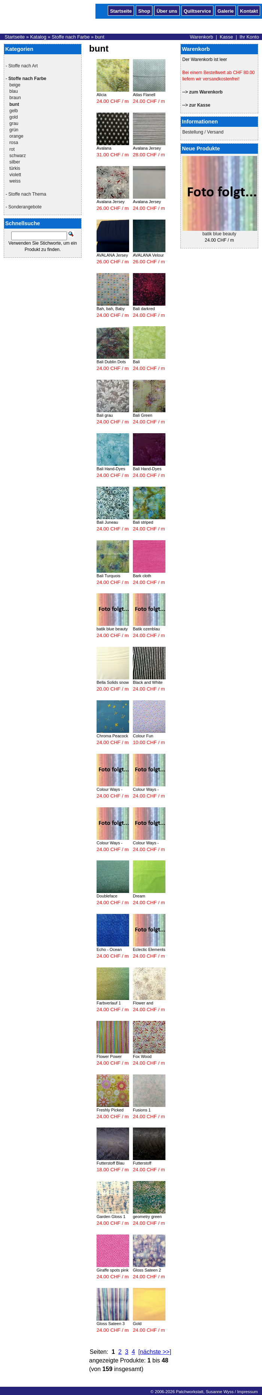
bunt (99, 37)
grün (13, 129)
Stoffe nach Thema (27, 194)
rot (12, 149)
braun (15, 97)
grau (13, 123)
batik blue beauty (219, 233)
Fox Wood (142, 1056)
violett (15, 174)
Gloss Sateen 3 (111, 1323)
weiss (15, 181)
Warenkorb (201, 37)
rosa (13, 142)
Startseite (121, 10)
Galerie (225, 10)
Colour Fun (143, 736)
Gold (137, 1323)
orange (16, 136)
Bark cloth (142, 575)
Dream (139, 896)
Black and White (147, 682)
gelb (13, 110)
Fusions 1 (142, 1110)
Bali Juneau (107, 522)
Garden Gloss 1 (111, 1216)
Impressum (247, 1391)
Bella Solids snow (113, 682)
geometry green (147, 1216)
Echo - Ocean (109, 949)
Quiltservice (197, 10)
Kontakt (249, 10)
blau (13, 91)
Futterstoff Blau (110, 1163)
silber (14, 162)
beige (14, 85)
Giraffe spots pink (112, 1270)
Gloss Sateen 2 (147, 1270)
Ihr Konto (249, 37)
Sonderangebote (25, 206)
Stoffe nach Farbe (71, 37)
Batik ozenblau (146, 629)
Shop (144, 10)
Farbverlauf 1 (109, 1003)
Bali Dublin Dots (111, 362)
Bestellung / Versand (202, 132)
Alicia (101, 94)
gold (13, 117)
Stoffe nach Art (23, 65)
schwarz (17, 155)
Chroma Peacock (112, 736)
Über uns (166, 10)
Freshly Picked (110, 1110)
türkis (14, 168)
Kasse (226, 37)
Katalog (38, 37)
